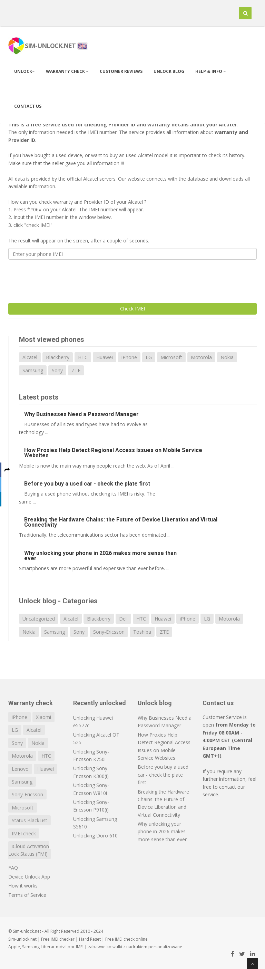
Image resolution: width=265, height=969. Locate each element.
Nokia (227, 357)
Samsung (32, 370)
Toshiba (142, 632)
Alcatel (29, 357)
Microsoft (171, 357)
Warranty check (67, 71)
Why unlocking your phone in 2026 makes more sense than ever (100, 556)
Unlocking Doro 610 (95, 835)
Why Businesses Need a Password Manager (81, 414)
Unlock (24, 71)
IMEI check (24, 833)
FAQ (13, 867)
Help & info (210, 71)
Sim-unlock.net (22, 939)
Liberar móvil (54, 947)
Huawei (104, 357)
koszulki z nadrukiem (127, 947)
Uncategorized (38, 618)
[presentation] (60, 278)
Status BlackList (29, 820)
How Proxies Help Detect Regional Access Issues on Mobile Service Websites (113, 453)
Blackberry (57, 357)
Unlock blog (169, 71)
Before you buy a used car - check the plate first (87, 483)
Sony (57, 370)
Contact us (27, 106)
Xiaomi (43, 717)
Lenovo (20, 769)
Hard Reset (90, 939)
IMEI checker (63, 939)
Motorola (201, 357)
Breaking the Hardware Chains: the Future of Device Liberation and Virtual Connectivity (120, 522)
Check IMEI (132, 308)
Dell (123, 618)
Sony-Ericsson (109, 632)
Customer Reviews (121, 71)
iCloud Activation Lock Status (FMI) (28, 850)
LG (149, 357)
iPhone (129, 357)
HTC (83, 357)
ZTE (75, 370)
